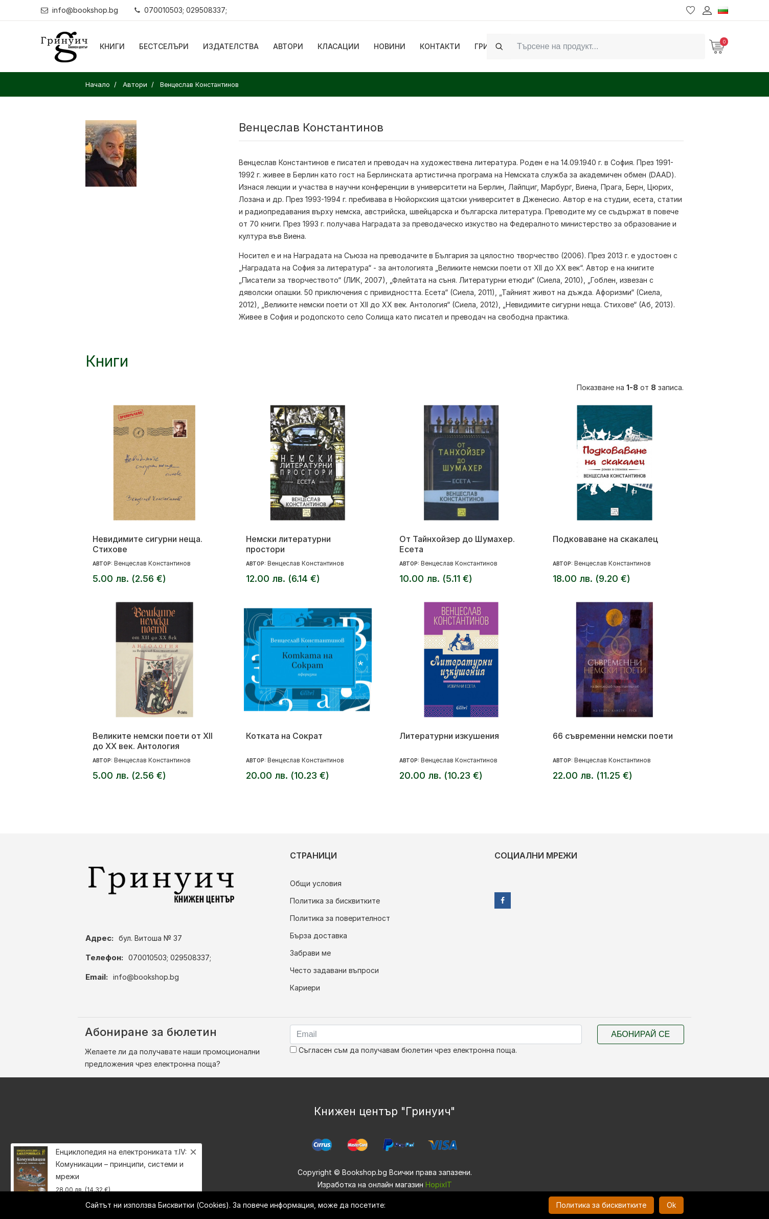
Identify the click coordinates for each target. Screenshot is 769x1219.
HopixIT (438, 1184)
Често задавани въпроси (334, 970)
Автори (288, 46)
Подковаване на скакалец (605, 539)
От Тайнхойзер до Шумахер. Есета (457, 544)
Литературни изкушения (449, 736)
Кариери (305, 987)
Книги (112, 46)
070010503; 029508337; (180, 10)
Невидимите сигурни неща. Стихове (147, 544)
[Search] (608, 46)
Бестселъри (164, 46)
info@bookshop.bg (79, 10)
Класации (338, 46)
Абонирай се (640, 1034)
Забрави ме (310, 953)
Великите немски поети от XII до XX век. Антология (153, 741)
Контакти (440, 46)
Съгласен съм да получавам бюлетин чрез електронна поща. (403, 1050)
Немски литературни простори (288, 544)
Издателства (231, 46)
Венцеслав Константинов (284, 162)
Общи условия (316, 883)
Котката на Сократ (284, 736)
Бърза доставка (318, 935)
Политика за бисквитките (335, 900)
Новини (389, 46)
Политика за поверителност (340, 918)
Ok (671, 1205)
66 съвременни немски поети (613, 736)
